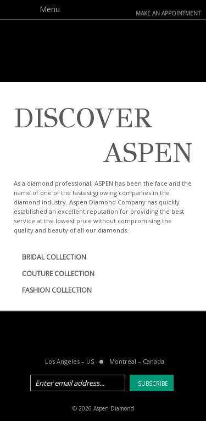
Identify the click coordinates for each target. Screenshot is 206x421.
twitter (89, 337)
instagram (145, 337)
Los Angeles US (69, 361)
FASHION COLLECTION (57, 290)
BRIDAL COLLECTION (54, 257)
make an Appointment (168, 12)
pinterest (117, 337)
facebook (61, 337)
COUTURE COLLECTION (58, 273)
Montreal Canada (136, 361)
